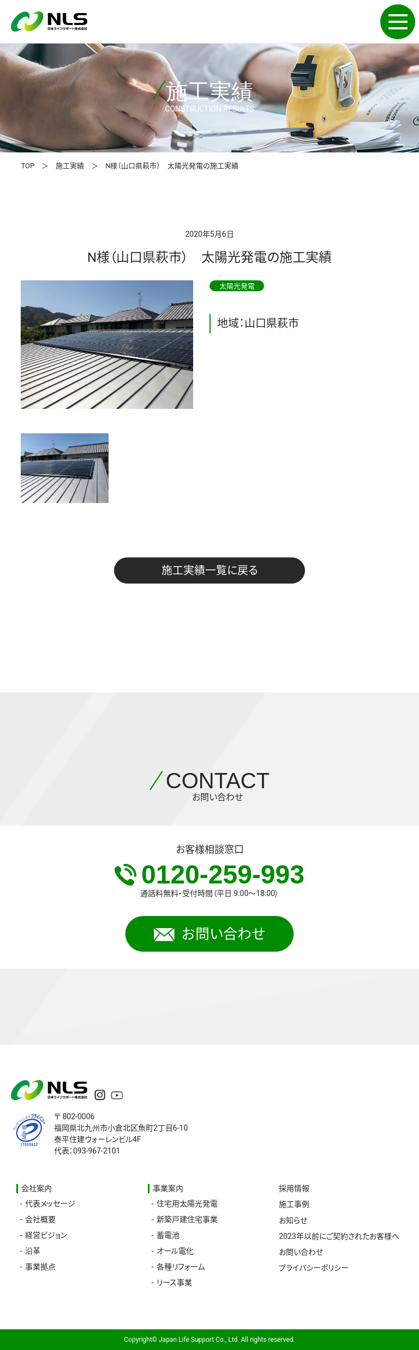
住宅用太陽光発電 (187, 1203)
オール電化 (175, 1251)
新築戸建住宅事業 (187, 1219)
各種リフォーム (181, 1266)
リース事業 (174, 1282)
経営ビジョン (46, 1235)
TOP (27, 166)
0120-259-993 (209, 874)
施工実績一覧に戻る (209, 570)
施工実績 (70, 166)
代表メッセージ (50, 1203)
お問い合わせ (209, 934)
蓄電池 (168, 1235)
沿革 (32, 1251)
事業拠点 (40, 1266)
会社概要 (40, 1219)
